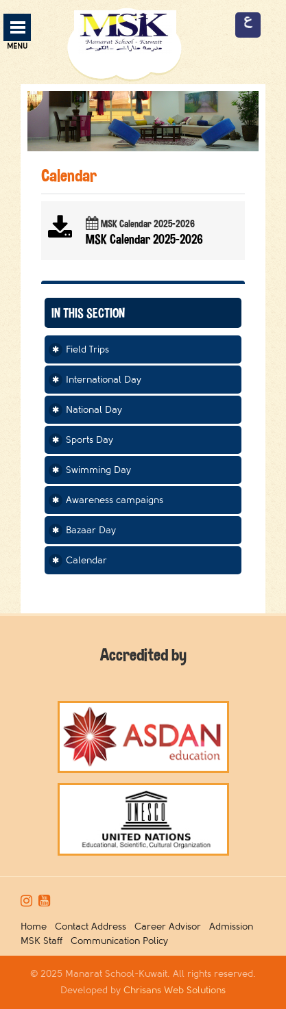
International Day (103, 379)
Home (36, 926)
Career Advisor (170, 926)
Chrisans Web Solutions (174, 990)
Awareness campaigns (114, 500)
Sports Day (89, 440)
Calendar (86, 560)
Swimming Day (98, 470)
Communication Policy (122, 941)
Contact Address (93, 926)
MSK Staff (44, 941)
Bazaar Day (91, 530)
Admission (234, 926)
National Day (94, 410)
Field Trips (87, 349)
